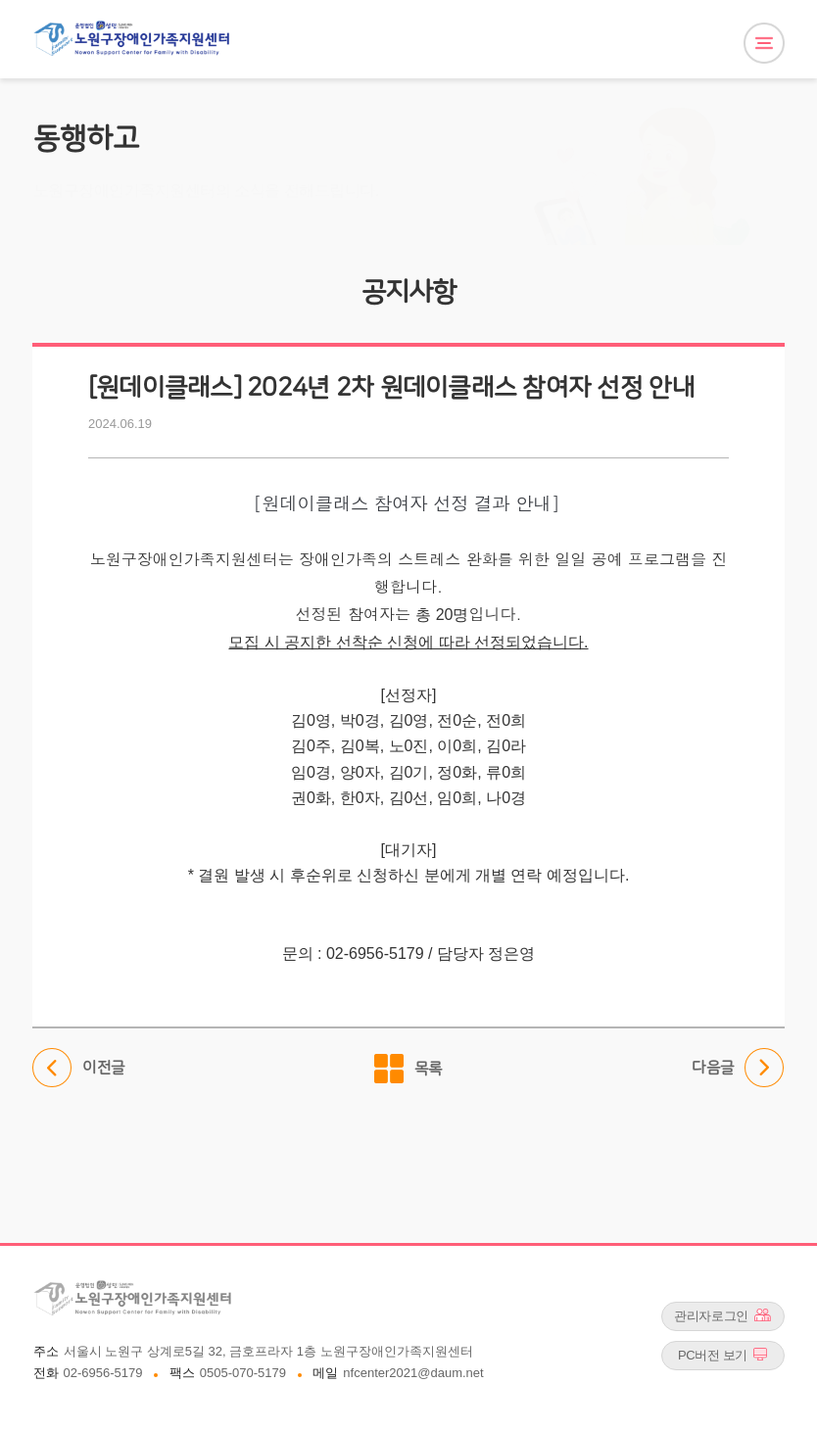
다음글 (738, 1068)
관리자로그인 (722, 1315)
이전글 (78, 1068)
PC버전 (722, 1354)
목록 (428, 1068)
